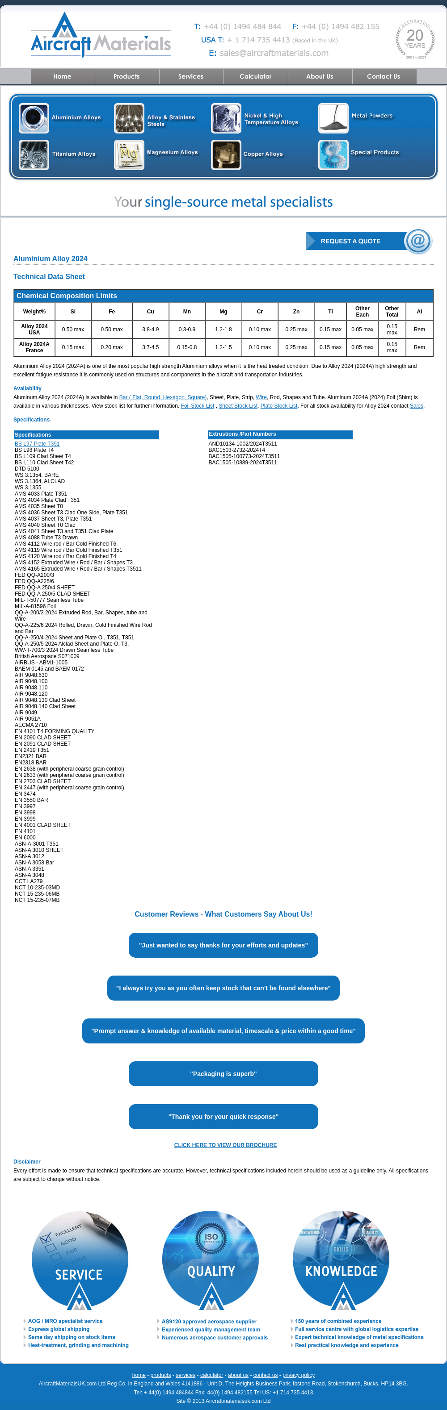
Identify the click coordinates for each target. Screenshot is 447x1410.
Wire (261, 397)
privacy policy (299, 1375)
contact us (265, 1375)
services (185, 1375)
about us (238, 1375)
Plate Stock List (279, 406)
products (161, 1375)
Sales (416, 406)
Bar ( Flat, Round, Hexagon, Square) (163, 397)
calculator (211, 1375)
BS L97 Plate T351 (37, 444)
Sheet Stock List (238, 406)
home (139, 1375)
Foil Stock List (198, 406)
